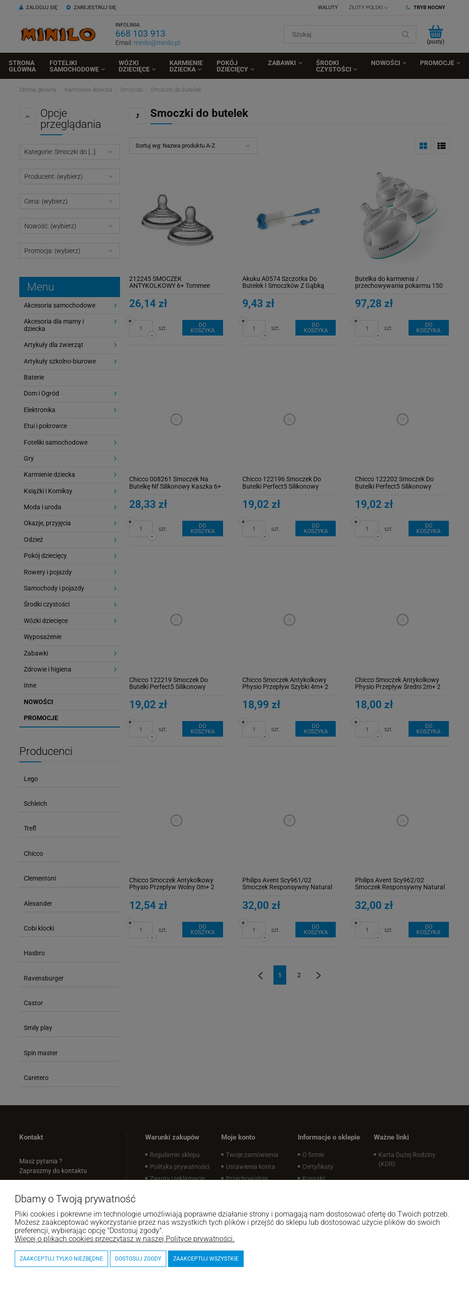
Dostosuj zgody (138, 1259)
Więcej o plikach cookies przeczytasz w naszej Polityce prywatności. (124, 1238)
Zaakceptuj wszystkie (206, 1259)
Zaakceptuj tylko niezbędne (61, 1259)
